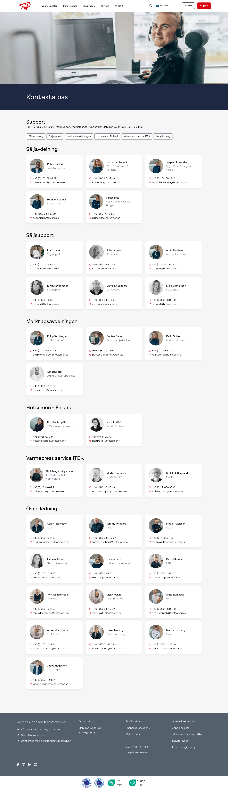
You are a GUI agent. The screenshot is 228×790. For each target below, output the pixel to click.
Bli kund (188, 6)
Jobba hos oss (180, 728)
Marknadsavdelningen (79, 136)
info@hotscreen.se (136, 752)
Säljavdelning (36, 136)
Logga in (204, 6)
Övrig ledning (163, 136)
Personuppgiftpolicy (183, 747)
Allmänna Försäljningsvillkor (187, 734)
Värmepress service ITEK (137, 136)
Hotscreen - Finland (107, 136)
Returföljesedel (180, 740)
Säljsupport (55, 136)
